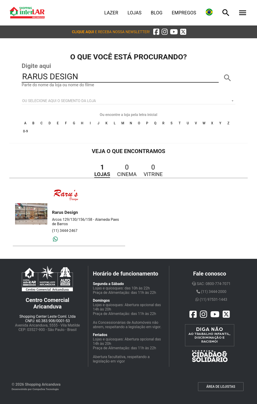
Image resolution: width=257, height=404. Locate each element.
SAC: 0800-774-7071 (211, 284)
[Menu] (243, 13)
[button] (111, 32)
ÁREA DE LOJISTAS (220, 386)
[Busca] (226, 13)
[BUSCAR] (227, 78)
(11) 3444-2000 (211, 291)
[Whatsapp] (55, 239)
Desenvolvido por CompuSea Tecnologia (35, 389)
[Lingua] (209, 13)
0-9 (25, 131)
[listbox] (128, 100)
